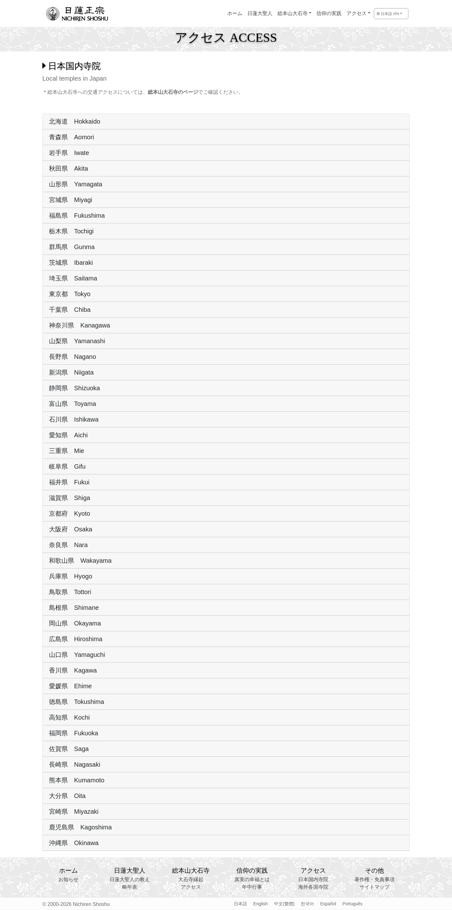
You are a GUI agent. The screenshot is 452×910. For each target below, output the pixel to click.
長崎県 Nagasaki (74, 764)
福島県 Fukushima (77, 215)
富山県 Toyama (72, 403)
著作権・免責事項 (374, 879)
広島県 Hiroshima (75, 639)
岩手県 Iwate (69, 152)
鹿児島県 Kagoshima (80, 827)
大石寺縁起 (190, 879)
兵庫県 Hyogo (70, 576)
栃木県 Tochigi (71, 231)
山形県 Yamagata (75, 184)
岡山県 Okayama (75, 623)
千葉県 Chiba (69, 309)
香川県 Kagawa (73, 670)
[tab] (226, 121)
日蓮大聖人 (259, 13)
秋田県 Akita (68, 168)
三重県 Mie (66, 450)
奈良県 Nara (68, 544)
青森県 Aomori (71, 137)
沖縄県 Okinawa (74, 842)
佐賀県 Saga (69, 748)
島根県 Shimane (74, 607)
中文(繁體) (284, 903)
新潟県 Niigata (71, 372)
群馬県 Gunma (72, 246)
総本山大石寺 (292, 13)
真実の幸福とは (252, 879)
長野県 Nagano (72, 356)
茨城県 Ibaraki (71, 262)
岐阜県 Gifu (67, 466)
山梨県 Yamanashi (77, 341)
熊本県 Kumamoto (77, 780)
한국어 (307, 903)
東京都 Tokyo (69, 293)
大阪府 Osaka (70, 529)
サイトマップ (374, 887)
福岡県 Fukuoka (73, 733)
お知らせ (68, 879)
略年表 (129, 887)
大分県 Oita (67, 795)
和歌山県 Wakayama (80, 560)
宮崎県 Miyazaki (74, 811)
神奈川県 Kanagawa (79, 325)
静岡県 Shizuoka (74, 388)
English (260, 903)
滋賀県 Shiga (69, 497)
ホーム (234, 13)
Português (352, 903)
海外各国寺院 (313, 887)
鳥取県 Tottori (70, 591)
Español (328, 903)
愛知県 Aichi (68, 435)
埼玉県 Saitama (73, 278)
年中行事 (252, 887)
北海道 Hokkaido (74, 121)
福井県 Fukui (69, 482)
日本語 (240, 903)
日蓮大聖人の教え (130, 879)
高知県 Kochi (69, 717)
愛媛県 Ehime (70, 686)
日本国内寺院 (313, 879)
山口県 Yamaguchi (77, 654)
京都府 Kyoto (69, 513)
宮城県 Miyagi (70, 199)
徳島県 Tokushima (76, 701)
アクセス (357, 13)
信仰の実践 (329, 13)
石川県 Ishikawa (74, 419)
